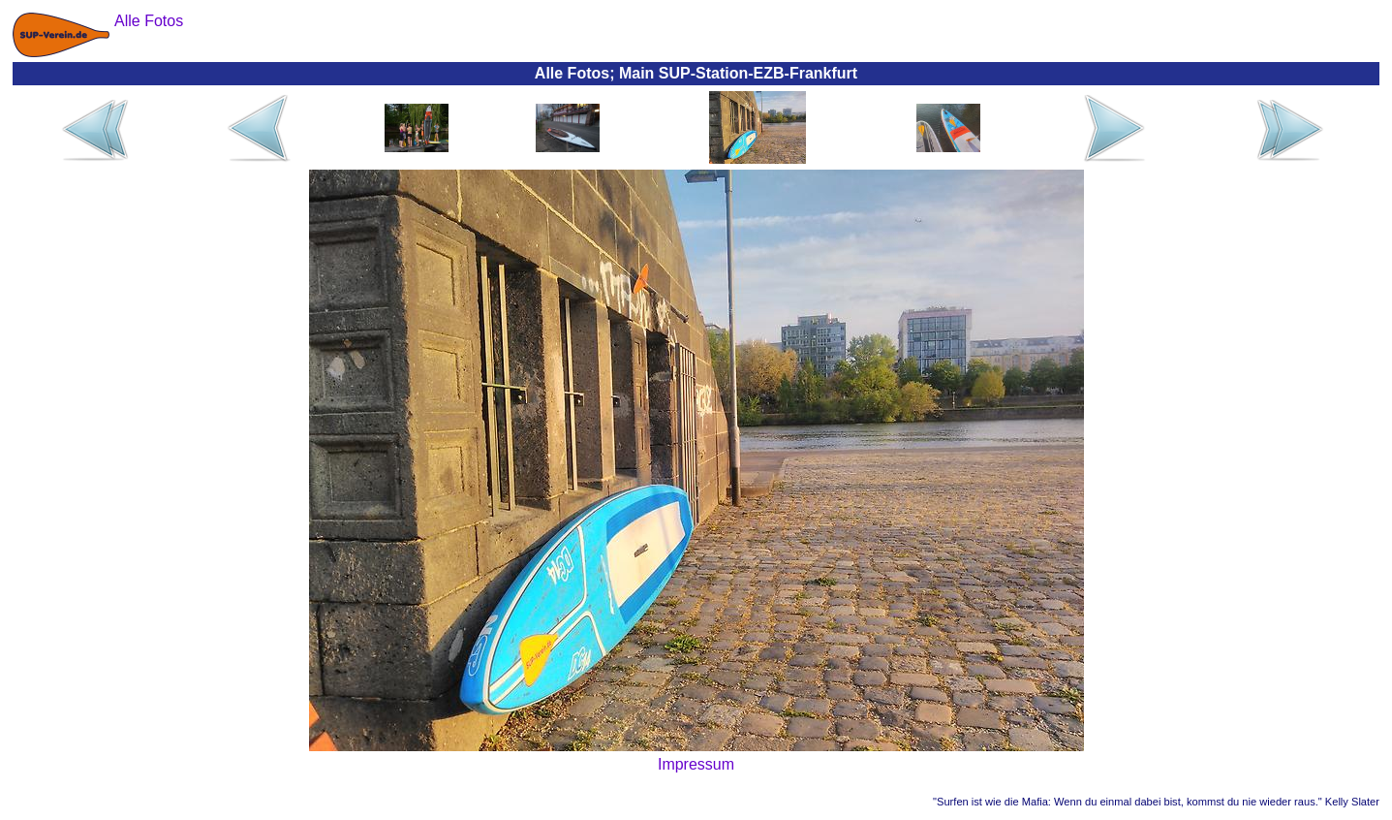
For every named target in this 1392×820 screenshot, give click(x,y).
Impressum (696, 764)
